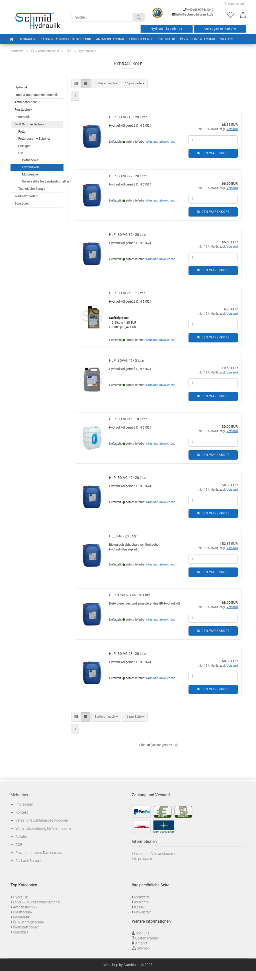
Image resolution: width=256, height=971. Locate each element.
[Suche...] (138, 17)
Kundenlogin (235, 4)
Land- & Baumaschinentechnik (66, 39)
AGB (19, 845)
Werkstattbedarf (26, 196)
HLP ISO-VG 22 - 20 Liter (128, 176)
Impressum (24, 804)
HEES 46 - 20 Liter (122, 536)
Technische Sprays (31, 188)
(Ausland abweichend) (161, 141)
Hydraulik (27, 39)
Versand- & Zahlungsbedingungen (42, 820)
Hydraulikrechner (166, 29)
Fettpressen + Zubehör (34, 138)
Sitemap (143, 948)
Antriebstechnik (110, 39)
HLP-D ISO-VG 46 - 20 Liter (129, 595)
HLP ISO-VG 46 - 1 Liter (127, 293)
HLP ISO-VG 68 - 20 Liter (128, 654)
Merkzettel (142, 897)
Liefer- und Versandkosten (154, 854)
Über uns (142, 933)
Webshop (111, 965)
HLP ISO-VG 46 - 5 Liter (127, 360)
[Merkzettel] (230, 16)
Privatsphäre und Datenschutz (39, 853)
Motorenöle (30, 174)
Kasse (139, 907)
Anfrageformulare (220, 29)
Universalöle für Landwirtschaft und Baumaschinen (42, 181)
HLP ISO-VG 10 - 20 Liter (128, 117)
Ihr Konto (141, 902)
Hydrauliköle (31, 167)
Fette (22, 131)
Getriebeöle (30, 160)
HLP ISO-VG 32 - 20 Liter (128, 235)
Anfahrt (22, 837)
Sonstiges (21, 203)
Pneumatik (166, 39)
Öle (20, 153)
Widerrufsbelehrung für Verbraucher (44, 829)
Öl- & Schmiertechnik (197, 39)
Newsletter (142, 912)
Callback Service (28, 861)
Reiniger (24, 146)
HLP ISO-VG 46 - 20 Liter (128, 478)
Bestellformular (147, 938)
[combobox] (106, 83)
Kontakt (22, 812)
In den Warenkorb (213, 153)
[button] (243, 16)
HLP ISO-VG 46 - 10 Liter (128, 419)
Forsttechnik (140, 39)
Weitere (227, 39)
